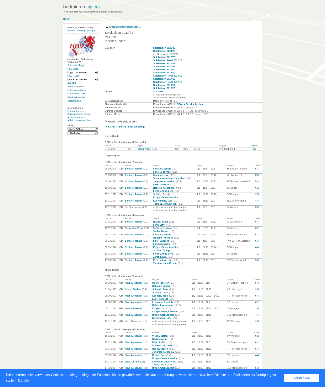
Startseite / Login (76, 65)
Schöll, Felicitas (162, 172)
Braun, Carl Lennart (163, 315)
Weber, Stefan (160, 336)
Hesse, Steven (160, 348)
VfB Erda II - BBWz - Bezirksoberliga (125, 126)
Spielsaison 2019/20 (164, 69)
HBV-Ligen (73, 69)
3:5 (257, 175)
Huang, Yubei (144, 149)
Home (66, 19)
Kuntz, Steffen (133, 289)
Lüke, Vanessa (161, 184)
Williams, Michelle (163, 237)
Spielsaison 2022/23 (164, 57)
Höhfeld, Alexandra (164, 188)
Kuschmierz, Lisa (163, 200)
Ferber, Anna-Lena (163, 191)
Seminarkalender (76, 97)
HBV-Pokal (73, 76)
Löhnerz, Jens (160, 295)
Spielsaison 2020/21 (164, 66)
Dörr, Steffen (159, 342)
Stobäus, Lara (161, 175)
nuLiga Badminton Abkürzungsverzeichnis (79, 118)
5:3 (254, 149)
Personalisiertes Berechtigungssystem (79, 112)
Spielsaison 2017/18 (164, 79)
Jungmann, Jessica (164, 181)
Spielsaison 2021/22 (164, 63)
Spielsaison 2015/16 (164, 88)
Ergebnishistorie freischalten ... (125, 27)
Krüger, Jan (159, 308)
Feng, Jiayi (159, 225)
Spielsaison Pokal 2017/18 (167, 82)
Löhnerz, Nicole (162, 244)
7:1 (257, 253)
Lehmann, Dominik (163, 302)
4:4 (257, 200)
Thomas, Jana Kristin (165, 204)
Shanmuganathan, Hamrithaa (169, 178)
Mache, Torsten (161, 283)
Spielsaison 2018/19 (164, 72)
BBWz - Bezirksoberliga (190, 104)
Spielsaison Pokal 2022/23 (167, 60)
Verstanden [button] (302, 378)
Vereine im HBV (76, 86)
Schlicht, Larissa (162, 228)
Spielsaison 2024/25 (164, 51)
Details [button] (23, 380)
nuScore (72, 83)
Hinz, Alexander (134, 283)
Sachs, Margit (161, 231)
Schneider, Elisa (134, 228)
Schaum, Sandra (162, 168)
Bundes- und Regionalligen (81, 30)
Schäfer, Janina (134, 168)
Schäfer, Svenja (162, 194)
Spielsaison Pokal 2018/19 (167, 75)
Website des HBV (77, 93)
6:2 (257, 188)
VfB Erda (158, 91)
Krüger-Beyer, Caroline (166, 197)
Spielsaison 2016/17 (164, 85)
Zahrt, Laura (160, 257)
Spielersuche (74, 101)
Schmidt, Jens (160, 289)
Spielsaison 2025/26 (164, 48)
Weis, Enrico (132, 361)
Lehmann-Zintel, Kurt (164, 361)
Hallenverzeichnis (77, 90)
